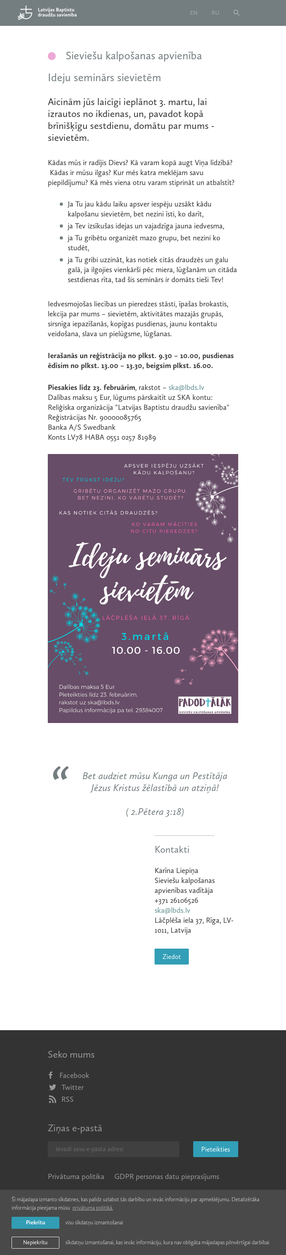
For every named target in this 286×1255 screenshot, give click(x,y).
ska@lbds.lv (186, 387)
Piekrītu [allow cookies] (35, 1222)
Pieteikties (215, 1149)
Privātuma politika (76, 1176)
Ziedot (172, 957)
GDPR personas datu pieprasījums (166, 1176)
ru (215, 12)
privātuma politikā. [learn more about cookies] (92, 1207)
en (194, 12)
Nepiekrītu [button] (35, 1242)
